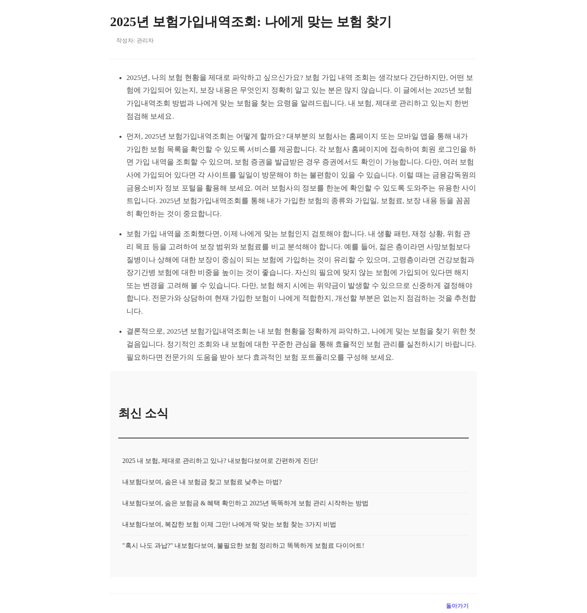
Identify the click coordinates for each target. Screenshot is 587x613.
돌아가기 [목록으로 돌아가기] (457, 605)
